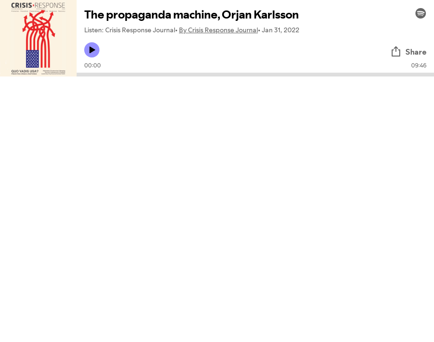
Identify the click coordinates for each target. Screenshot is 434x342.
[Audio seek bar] (255, 74)
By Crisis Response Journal (218, 30)
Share (408, 51)
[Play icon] (91, 49)
